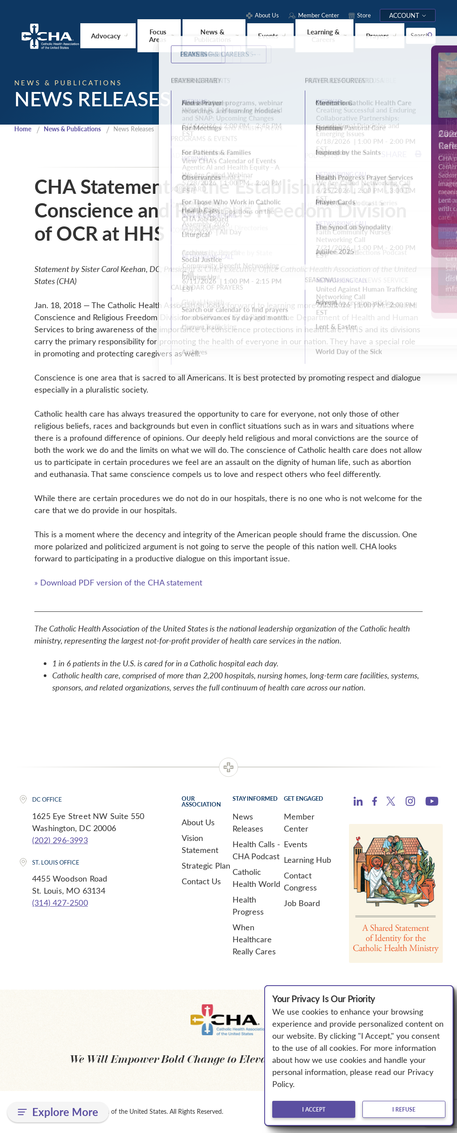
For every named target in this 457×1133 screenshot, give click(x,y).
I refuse (403, 1109)
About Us (198, 822)
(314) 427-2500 (60, 903)
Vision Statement (200, 844)
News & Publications (77, 129)
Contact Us (201, 881)
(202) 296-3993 (60, 840)
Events (295, 844)
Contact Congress (300, 881)
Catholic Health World (256, 878)
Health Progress (248, 906)
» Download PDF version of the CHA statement (118, 582)
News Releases (248, 822)
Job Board (302, 903)
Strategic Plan (206, 866)
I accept (313, 1109)
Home (23, 129)
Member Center (299, 822)
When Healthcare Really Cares (254, 939)
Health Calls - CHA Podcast (256, 850)
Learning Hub (307, 860)
